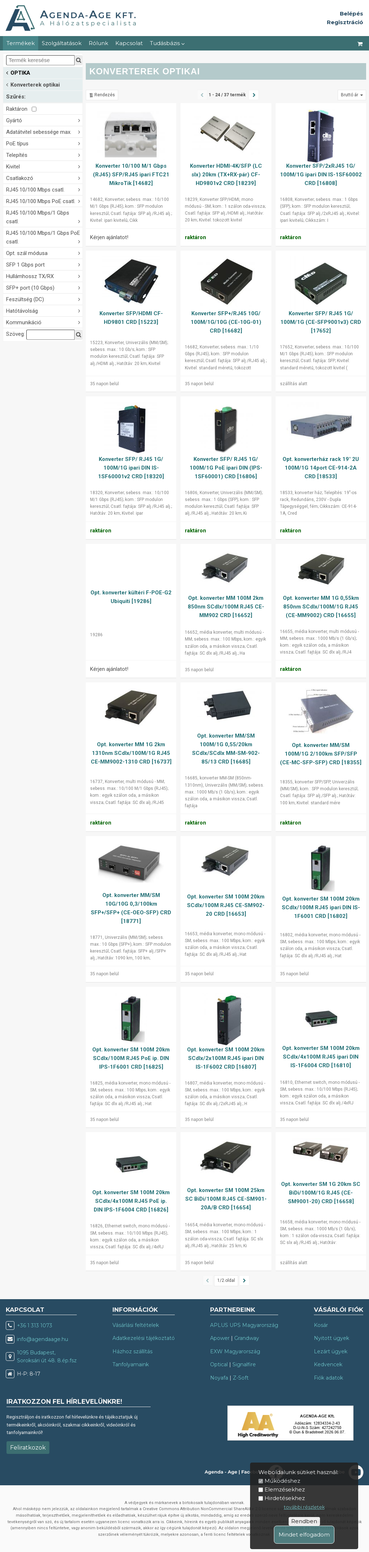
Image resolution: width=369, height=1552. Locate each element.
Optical (219, 1364)
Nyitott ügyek (331, 1338)
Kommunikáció (44, 322)
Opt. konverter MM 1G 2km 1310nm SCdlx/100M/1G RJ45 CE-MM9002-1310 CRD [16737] (131, 753)
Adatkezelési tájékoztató (143, 1338)
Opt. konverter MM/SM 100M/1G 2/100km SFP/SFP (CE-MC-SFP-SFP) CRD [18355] (320, 754)
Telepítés (44, 154)
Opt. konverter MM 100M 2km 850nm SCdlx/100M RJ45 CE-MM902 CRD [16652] (226, 607)
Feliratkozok (28, 1447)
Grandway (246, 1338)
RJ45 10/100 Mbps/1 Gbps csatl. (44, 217)
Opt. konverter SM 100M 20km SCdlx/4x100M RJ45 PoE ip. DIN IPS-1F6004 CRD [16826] (131, 1201)
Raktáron (21, 109)
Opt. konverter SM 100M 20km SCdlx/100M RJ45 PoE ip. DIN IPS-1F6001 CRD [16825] (131, 1058)
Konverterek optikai (33, 84)
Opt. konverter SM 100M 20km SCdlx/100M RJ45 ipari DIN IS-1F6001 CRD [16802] (321, 907)
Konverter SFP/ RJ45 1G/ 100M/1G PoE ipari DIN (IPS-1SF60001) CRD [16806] (226, 468)
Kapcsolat (129, 43)
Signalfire (244, 1364)
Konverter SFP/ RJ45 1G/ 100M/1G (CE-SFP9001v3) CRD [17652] (320, 322)
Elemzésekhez (284, 1489)
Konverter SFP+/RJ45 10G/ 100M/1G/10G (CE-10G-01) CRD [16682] (226, 322)
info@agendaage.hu (42, 1339)
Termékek (20, 43)
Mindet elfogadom (304, 1534)
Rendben (304, 1521)
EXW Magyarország (235, 1351)
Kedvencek (328, 1364)
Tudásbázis (167, 43)
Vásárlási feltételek (135, 1325)
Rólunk (98, 43)
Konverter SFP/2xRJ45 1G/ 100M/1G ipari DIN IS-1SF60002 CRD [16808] (321, 174)
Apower (220, 1338)
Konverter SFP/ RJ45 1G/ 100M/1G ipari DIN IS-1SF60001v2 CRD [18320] (131, 468)
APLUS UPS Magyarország (244, 1325)
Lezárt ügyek (330, 1351)
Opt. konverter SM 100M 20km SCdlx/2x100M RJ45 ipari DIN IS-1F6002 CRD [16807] (225, 1058)
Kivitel (44, 166)
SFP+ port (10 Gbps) (44, 287)
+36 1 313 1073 (34, 1325)
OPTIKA (18, 72)
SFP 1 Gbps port (44, 264)
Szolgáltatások (61, 43)
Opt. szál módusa (44, 252)
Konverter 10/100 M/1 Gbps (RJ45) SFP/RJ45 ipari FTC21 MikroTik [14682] (131, 174)
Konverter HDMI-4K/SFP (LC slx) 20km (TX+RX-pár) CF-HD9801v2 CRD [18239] (226, 174)
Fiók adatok (328, 1378)
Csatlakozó (44, 177)
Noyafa (219, 1378)
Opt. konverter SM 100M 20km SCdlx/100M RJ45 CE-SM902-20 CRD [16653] (225, 905)
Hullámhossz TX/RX (44, 276)
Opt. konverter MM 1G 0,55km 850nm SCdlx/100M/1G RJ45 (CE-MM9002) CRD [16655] (321, 607)
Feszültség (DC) (44, 299)
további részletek (304, 1507)
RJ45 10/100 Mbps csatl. (44, 189)
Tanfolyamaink (130, 1364)
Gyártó (44, 120)
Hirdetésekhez (284, 1498)
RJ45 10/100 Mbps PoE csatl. (44, 201)
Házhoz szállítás (132, 1351)
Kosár (321, 1325)
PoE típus (44, 143)
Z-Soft (241, 1378)
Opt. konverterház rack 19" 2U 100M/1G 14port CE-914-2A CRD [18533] (321, 468)
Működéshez (282, 1480)
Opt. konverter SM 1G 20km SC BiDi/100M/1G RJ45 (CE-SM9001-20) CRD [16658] (320, 1193)
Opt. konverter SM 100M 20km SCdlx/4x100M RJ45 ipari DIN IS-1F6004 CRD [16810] (321, 1057)
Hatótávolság (44, 310)
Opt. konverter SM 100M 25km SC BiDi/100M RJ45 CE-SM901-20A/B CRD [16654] (226, 1199)
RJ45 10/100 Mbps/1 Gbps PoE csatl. (44, 237)
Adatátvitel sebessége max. (44, 131)
